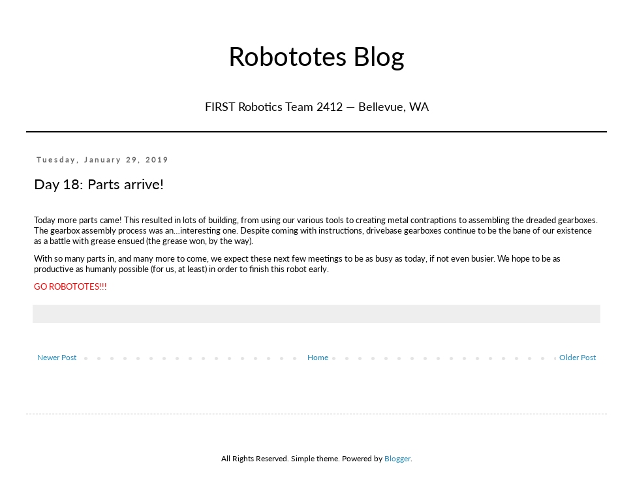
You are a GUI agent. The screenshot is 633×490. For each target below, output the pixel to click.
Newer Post (56, 357)
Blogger (397, 458)
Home (317, 357)
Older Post (577, 357)
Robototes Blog (316, 56)
